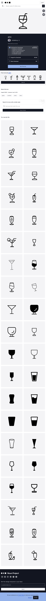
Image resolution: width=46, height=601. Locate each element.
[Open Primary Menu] (2, 2)
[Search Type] (3, 6)
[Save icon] (43, 10)
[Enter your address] (23, 585)
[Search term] (23, 6)
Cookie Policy (21, 595)
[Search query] (23, 106)
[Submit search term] (43, 6)
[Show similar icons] (43, 14)
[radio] (23, 51)
